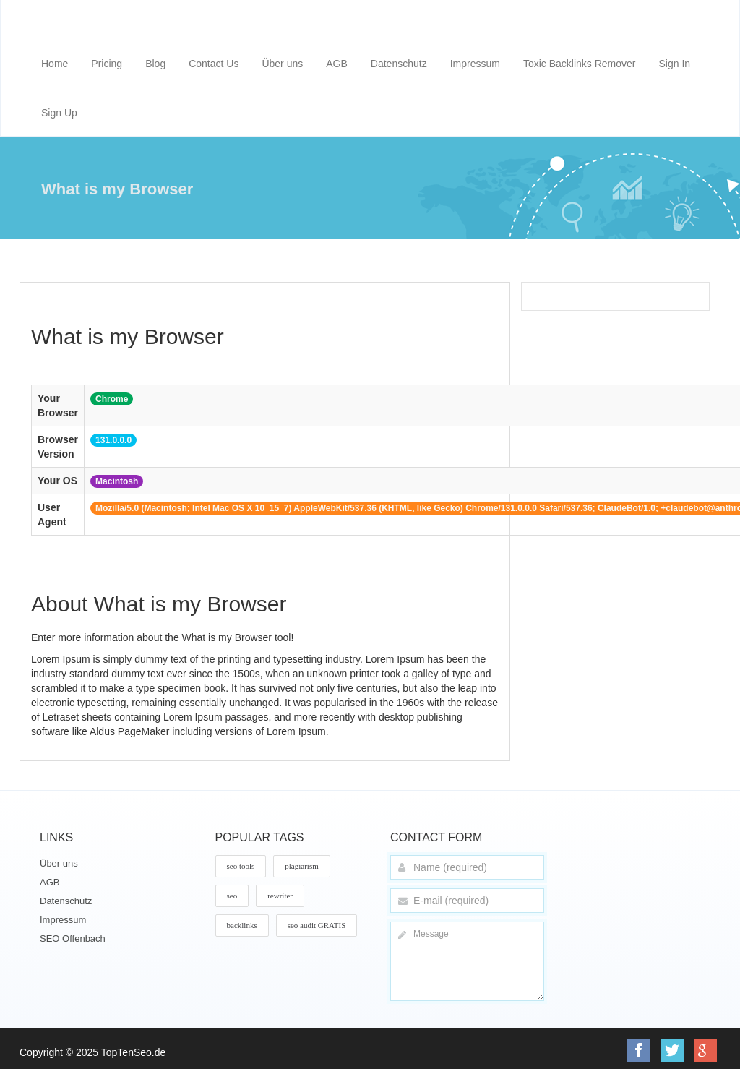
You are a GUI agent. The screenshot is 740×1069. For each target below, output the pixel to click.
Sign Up (59, 113)
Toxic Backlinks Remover (579, 63)
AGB (337, 63)
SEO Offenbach (73, 938)
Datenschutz (399, 63)
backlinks (242, 925)
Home (54, 63)
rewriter (280, 895)
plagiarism (301, 866)
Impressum (475, 63)
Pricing (106, 63)
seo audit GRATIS (317, 925)
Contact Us (213, 63)
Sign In (675, 63)
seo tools (241, 866)
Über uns (282, 63)
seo (232, 895)
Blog (155, 63)
